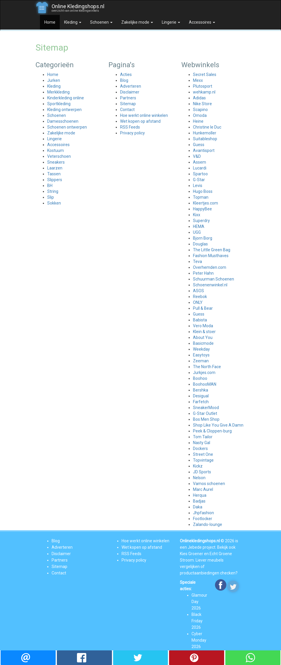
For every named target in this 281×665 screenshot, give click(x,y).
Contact (127, 109)
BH (49, 185)
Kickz (198, 466)
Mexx (198, 80)
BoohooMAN (204, 384)
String (52, 191)
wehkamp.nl (204, 92)
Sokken (54, 203)
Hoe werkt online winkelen (144, 115)
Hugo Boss (202, 191)
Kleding (54, 86)
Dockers (200, 448)
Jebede (195, 547)
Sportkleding (59, 103)
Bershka (200, 390)
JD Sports (202, 472)
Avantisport (204, 150)
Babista (200, 320)
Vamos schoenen (209, 483)
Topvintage (203, 460)
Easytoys (201, 355)
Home (49, 22)
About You (202, 337)
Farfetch (201, 401)
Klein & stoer (204, 331)
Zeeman (201, 361)
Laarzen (54, 168)
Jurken (53, 80)
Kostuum (55, 150)
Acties (126, 74)
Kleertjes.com (205, 203)
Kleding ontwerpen (64, 109)
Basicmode (203, 343)
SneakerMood (206, 407)
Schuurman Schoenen (213, 279)
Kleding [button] (72, 22)
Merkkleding (58, 92)
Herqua (199, 495)
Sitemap (128, 103)
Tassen (54, 174)
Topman (200, 197)
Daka (197, 507)
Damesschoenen (62, 121)
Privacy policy (132, 133)
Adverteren (130, 86)
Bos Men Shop (206, 419)
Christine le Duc (207, 127)
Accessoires (58, 144)
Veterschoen (59, 156)
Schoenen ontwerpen (67, 127)
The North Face (207, 366)
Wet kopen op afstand (140, 121)
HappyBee (202, 209)
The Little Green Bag (211, 249)
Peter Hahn (203, 273)
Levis (197, 185)
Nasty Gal (201, 442)
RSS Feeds (130, 127)
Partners (128, 98)
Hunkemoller (204, 133)
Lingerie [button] (171, 22)
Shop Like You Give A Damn (218, 425)
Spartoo (200, 174)
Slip (50, 197)
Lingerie (54, 138)
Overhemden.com (209, 267)
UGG (197, 232)
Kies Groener (191, 553)
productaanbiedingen (199, 573)
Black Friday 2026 (197, 621)
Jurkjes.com (204, 372)
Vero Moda (203, 325)
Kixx (196, 214)
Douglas (200, 244)
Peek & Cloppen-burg (212, 431)
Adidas (199, 98)
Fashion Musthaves (211, 255)
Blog (124, 80)
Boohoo (200, 378)
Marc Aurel (203, 489)
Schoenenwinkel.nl (210, 285)
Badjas (199, 501)
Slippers (54, 179)
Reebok (200, 296)
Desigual (201, 396)
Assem (199, 162)
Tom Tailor (202, 436)
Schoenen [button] (101, 22)
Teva (197, 261)
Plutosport (202, 86)
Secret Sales (204, 74)
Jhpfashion (203, 512)
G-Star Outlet (205, 413)
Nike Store (202, 103)
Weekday (201, 349)
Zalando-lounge (207, 524)
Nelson (199, 477)
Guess (198, 144)
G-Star (199, 179)
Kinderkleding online (65, 98)
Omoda (200, 115)
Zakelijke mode (61, 133)
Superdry (201, 220)
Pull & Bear (203, 308)
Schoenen (56, 115)
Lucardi (199, 168)
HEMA (198, 226)
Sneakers (56, 162)
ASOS (198, 290)
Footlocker (202, 518)
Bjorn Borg (202, 238)
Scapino (200, 109)
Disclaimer (129, 92)
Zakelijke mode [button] (137, 22)
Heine (198, 121)
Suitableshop (205, 138)
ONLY (198, 302)
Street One (203, 454)
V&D (197, 156)
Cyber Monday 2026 (199, 640)
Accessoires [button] (202, 22)
